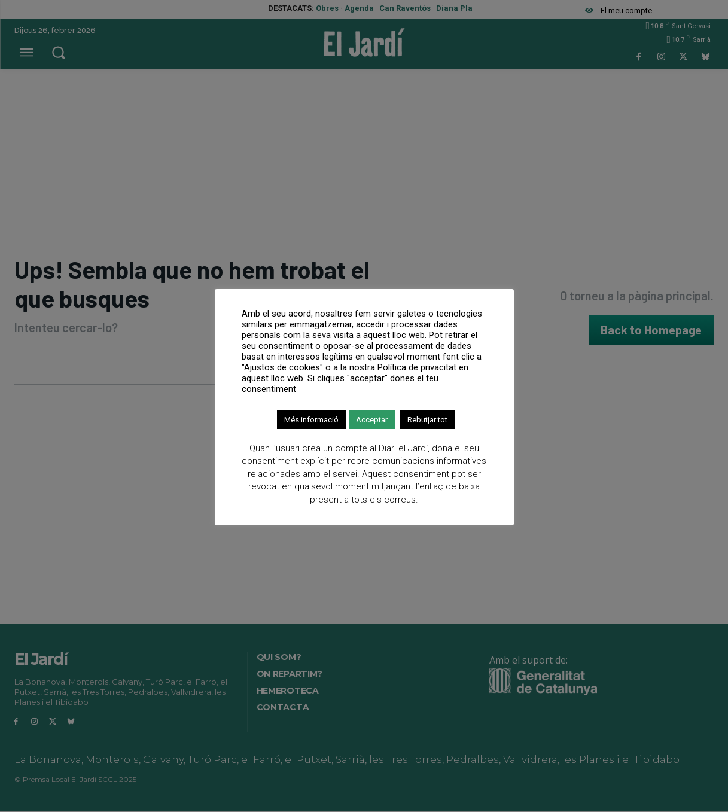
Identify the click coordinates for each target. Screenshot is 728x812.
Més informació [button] (311, 419)
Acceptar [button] (372, 419)
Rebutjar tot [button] (427, 419)
